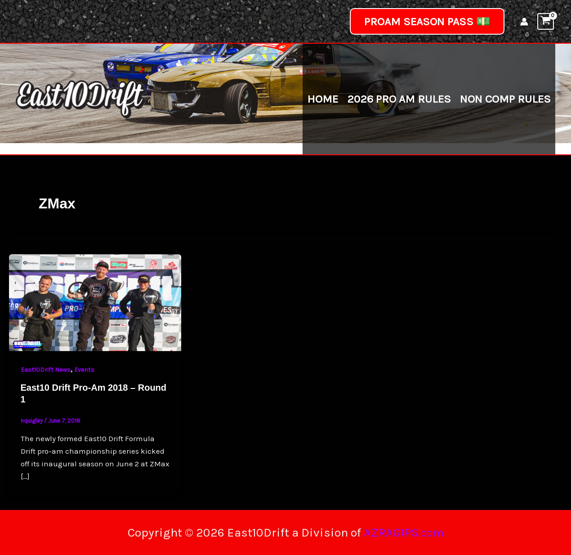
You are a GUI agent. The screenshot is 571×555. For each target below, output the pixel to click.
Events (84, 370)
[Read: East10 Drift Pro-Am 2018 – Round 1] (95, 302)
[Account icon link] (524, 22)
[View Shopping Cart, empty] (545, 21)
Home (322, 98)
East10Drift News (46, 370)
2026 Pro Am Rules (399, 98)
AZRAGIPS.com (404, 532)
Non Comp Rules (505, 98)
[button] (427, 21)
